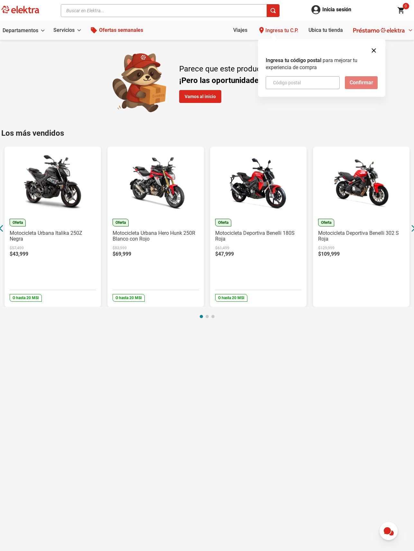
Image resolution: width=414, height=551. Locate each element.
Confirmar (361, 82)
